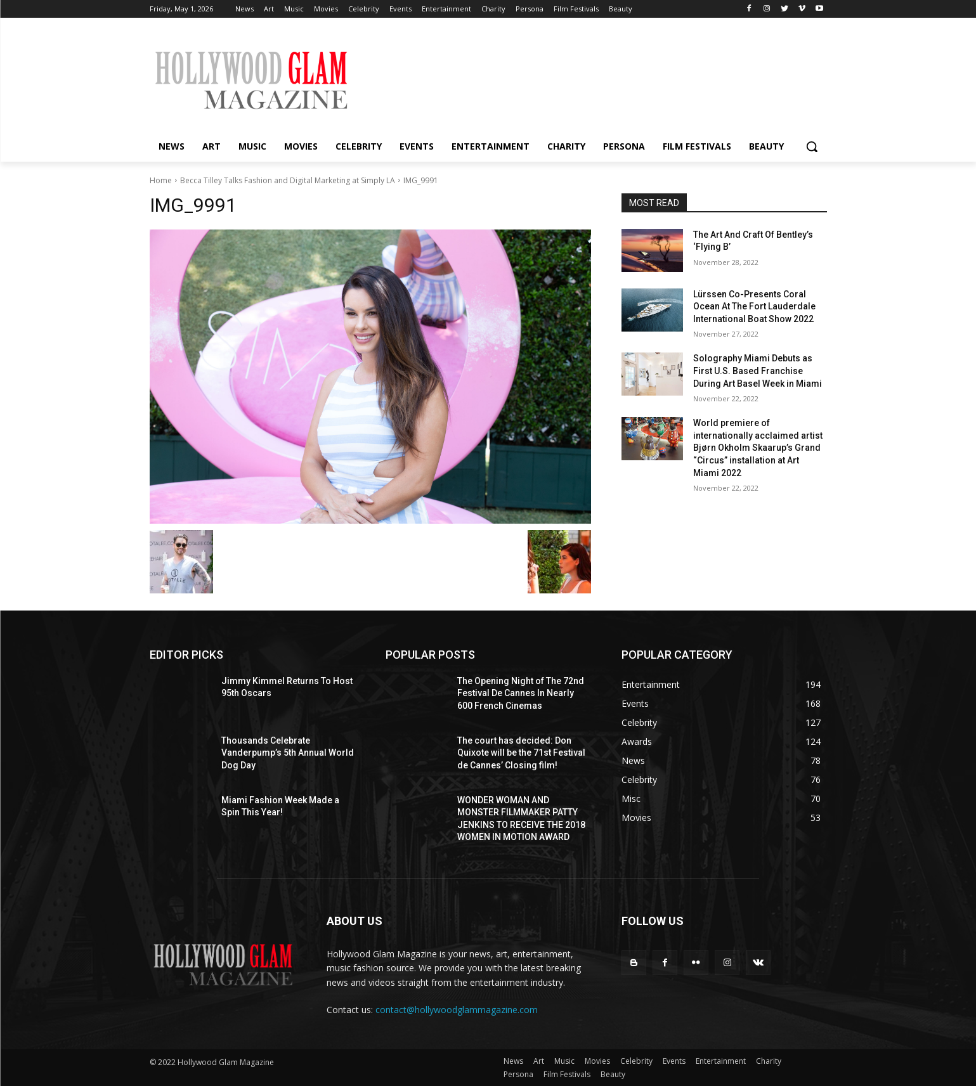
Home (161, 180)
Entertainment (721, 1061)
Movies (597, 1061)
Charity (768, 1061)
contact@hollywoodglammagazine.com (456, 1010)
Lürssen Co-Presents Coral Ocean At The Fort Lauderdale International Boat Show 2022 (754, 306)
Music (564, 1061)
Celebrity (636, 1061)
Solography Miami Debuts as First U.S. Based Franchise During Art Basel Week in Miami (757, 370)
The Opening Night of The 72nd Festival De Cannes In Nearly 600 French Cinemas (520, 693)
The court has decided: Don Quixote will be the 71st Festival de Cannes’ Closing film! (521, 752)
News (513, 1061)
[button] (812, 146)
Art (538, 1061)
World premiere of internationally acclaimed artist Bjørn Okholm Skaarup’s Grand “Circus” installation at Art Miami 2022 (758, 447)
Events (674, 1061)
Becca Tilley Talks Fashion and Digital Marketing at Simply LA (287, 180)
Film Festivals (566, 1074)
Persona (518, 1074)
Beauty (613, 1074)
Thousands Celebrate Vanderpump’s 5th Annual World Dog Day (287, 752)
